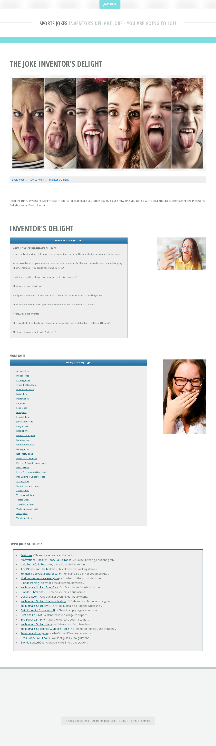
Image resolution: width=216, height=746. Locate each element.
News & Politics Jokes (26, 458)
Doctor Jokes (22, 398)
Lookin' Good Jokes (25, 435)
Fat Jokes (20, 403)
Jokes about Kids (24, 421)
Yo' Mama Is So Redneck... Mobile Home (45, 629)
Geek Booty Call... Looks (35, 638)
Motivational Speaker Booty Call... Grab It (46, 560)
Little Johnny (22, 430)
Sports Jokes (53, 23)
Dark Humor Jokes (25, 389)
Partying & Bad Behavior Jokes (31, 462)
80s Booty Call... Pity (33, 619)
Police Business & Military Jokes (32, 472)
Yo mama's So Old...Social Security (41, 573)
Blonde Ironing (30, 583)
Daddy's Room (29, 596)
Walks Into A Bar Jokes (27, 508)
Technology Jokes (25, 495)
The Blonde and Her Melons (38, 569)
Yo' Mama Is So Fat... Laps (36, 624)
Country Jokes (23, 380)
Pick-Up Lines (22, 467)
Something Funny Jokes (27, 485)
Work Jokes (22, 513)
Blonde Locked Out (32, 642)
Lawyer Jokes (22, 426)
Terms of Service (139, 721)
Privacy (122, 721)
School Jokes (22, 481)
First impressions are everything (40, 578)
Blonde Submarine (32, 592)
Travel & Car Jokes (25, 504)
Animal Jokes (22, 371)
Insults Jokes (22, 417)
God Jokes (21, 412)
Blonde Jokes (22, 375)
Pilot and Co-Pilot (31, 615)
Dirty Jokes (21, 394)
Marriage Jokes (23, 440)
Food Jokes (21, 407)
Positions (26, 555)
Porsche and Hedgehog (35, 633)
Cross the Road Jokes (27, 384)
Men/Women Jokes (25, 444)
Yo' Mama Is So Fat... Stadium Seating (43, 601)
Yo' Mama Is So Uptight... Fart (39, 606)
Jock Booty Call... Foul (33, 564)
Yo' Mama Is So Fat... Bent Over (39, 587)
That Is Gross (22, 499)
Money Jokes (22, 449)
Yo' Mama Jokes (24, 518)
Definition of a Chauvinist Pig (38, 610)
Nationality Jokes (24, 453)
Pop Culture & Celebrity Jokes (30, 476)
